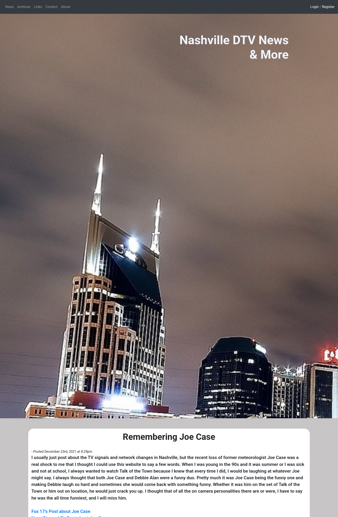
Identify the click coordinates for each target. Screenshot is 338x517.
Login (314, 7)
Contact (51, 7)
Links (38, 7)
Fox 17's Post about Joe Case (60, 511)
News (9, 7)
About (65, 7)
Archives (23, 7)
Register (328, 7)
